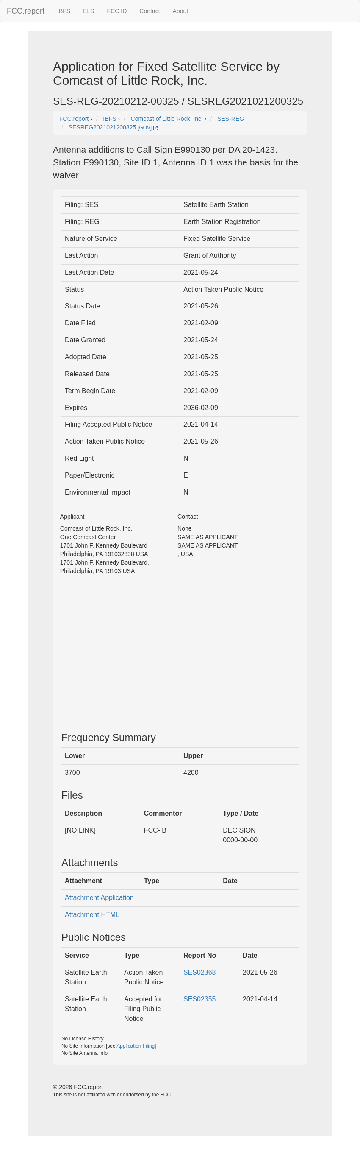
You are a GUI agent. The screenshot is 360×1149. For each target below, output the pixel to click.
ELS (88, 11)
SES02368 (199, 972)
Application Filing (135, 1046)
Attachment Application (99, 897)
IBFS (63, 11)
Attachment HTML (92, 914)
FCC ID (117, 11)
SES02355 (199, 999)
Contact (149, 11)
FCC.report (25, 11)
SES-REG (230, 118)
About (180, 11)
